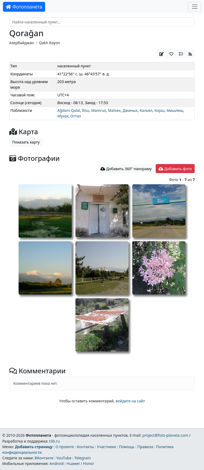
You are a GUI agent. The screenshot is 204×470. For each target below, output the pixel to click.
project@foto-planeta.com (165, 435)
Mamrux (98, 110)
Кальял (145, 110)
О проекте (65, 446)
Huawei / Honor (80, 463)
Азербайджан (21, 42)
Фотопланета (24, 6)
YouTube (63, 457)
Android (57, 463)
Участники (106, 446)
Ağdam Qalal (68, 110)
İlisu (85, 110)
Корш (159, 110)
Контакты (85, 446)
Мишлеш (175, 110)
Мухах (63, 115)
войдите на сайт (130, 400)
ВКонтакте (44, 457)
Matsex (114, 110)
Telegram (82, 457)
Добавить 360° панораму (126, 168)
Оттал (75, 115)
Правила (145, 446)
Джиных (130, 110)
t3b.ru (54, 441)
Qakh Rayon (49, 42)
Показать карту (26, 142)
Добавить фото (175, 168)
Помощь (126, 446)
